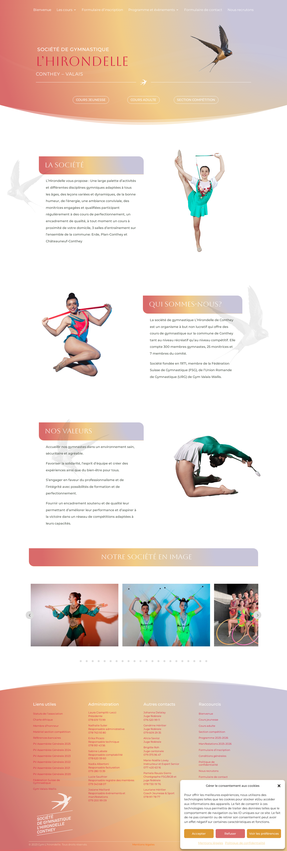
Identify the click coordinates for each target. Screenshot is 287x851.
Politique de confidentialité (245, 843)
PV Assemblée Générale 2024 (52, 749)
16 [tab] (170, 661)
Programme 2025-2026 (213, 737)
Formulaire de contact (213, 776)
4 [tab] (99, 661)
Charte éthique (43, 719)
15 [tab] (164, 661)
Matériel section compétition (52, 731)
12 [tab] (146, 661)
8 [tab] (123, 661)
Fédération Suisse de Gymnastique (46, 781)
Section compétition (196, 100)
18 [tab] (182, 661)
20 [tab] (194, 661)
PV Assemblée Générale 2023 (52, 755)
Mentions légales (210, 843)
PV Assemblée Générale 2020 (52, 774)
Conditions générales (212, 755)
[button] (279, 786)
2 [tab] (87, 661)
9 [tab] (129, 661)
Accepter (199, 833)
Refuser (230, 833)
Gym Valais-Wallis (44, 788)
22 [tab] (206, 661)
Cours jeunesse (208, 719)
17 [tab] (176, 661)
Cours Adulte (143, 100)
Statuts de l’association (48, 713)
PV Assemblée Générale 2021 (51, 767)
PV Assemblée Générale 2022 (52, 761)
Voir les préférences (264, 833)
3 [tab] (93, 661)
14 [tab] (158, 661)
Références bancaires (47, 737)
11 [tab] (141, 661)
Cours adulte (207, 725)
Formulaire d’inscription (214, 749)
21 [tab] (200, 661)
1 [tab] (81, 661)
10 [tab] (135, 661)
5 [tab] (105, 661)
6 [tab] (111, 661)
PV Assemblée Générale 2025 (52, 743)
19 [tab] (188, 661)
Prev (30, 615)
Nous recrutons (208, 770)
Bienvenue (206, 713)
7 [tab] (117, 661)
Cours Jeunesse (91, 100)
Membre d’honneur (46, 725)
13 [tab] (152, 661)
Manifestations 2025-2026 (215, 743)
